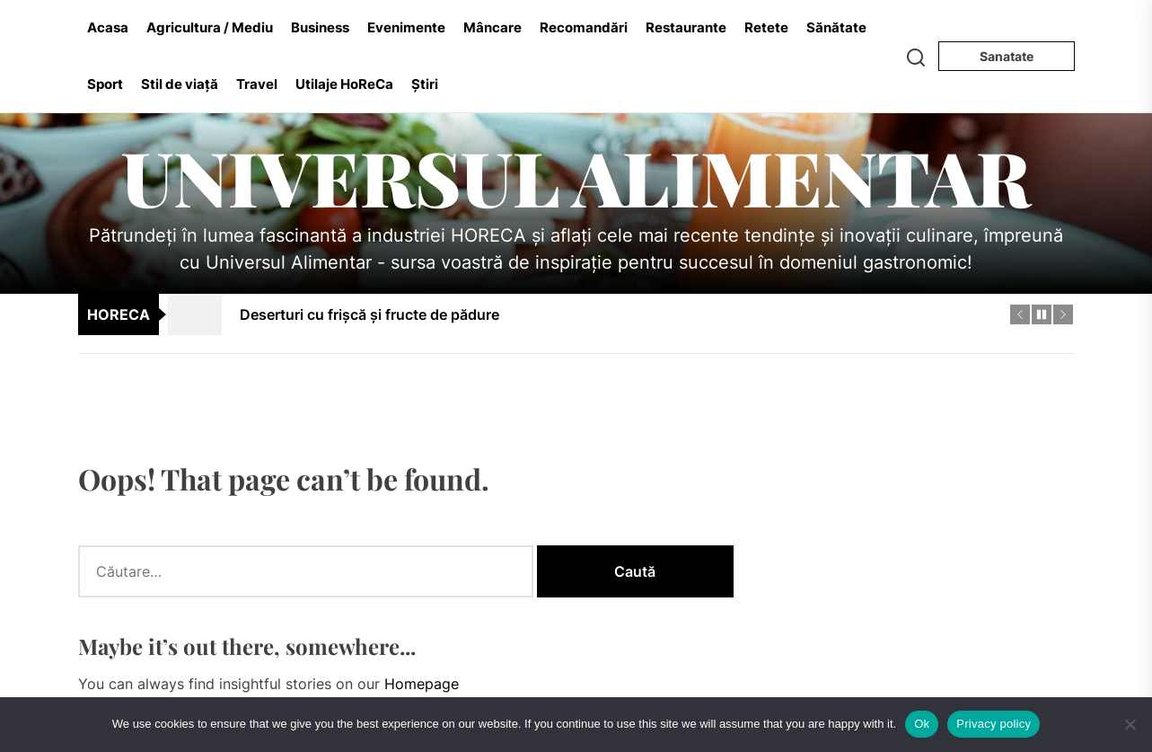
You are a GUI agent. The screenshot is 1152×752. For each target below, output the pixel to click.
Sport (105, 84)
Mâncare (492, 27)
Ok (921, 723)
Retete (766, 27)
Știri (424, 84)
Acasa (107, 27)
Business (320, 27)
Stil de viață (179, 84)
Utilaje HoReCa (344, 84)
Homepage (421, 684)
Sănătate (836, 27)
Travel (256, 84)
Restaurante (686, 27)
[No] (1130, 724)
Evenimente (406, 27)
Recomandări (584, 27)
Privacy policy (993, 723)
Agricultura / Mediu (209, 27)
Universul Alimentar (576, 176)
